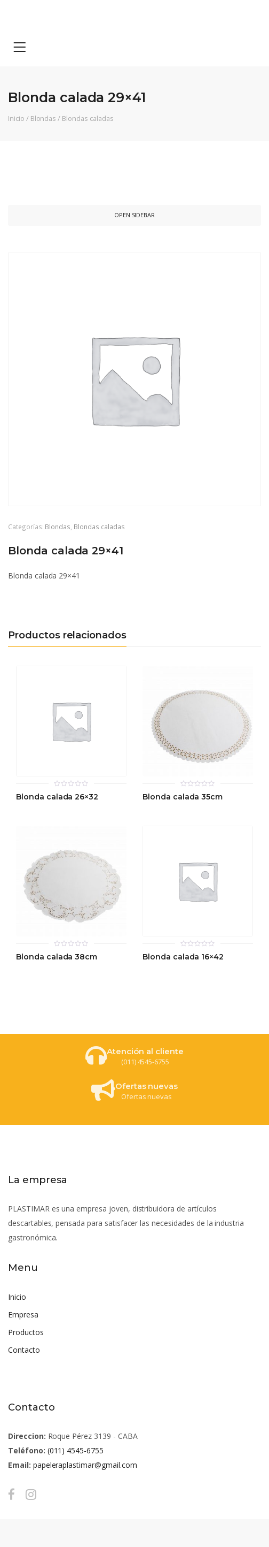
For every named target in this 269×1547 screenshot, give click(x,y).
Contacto (24, 1350)
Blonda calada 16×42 (183, 957)
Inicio (16, 118)
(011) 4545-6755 (76, 1450)
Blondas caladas (87, 118)
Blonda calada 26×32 (57, 797)
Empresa (23, 1314)
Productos (26, 1332)
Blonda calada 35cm (183, 797)
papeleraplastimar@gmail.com (85, 1465)
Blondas (43, 118)
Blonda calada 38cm (56, 957)
